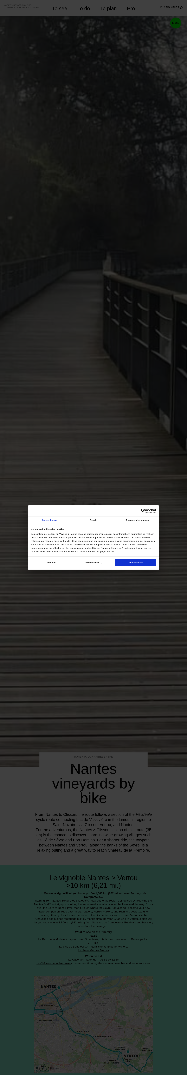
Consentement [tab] (49, 520)
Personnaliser (94, 562)
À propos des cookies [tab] (137, 520)
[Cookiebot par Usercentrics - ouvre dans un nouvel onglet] (143, 511)
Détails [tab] (93, 520)
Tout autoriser (135, 562)
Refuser (51, 562)
